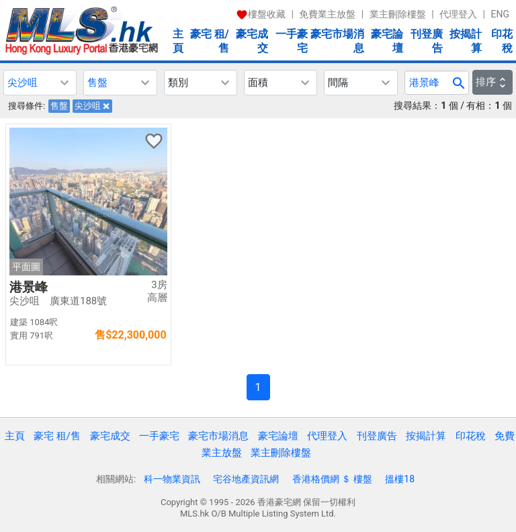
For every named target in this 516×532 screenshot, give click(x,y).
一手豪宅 (291, 41)
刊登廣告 (427, 41)
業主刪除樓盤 (398, 14)
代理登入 (458, 14)
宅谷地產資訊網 (246, 479)
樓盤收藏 (261, 14)
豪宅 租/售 (209, 41)
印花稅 (502, 41)
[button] (40, 82)
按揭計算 (465, 41)
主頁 (178, 41)
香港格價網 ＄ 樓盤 (332, 479)
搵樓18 (400, 479)
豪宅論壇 (387, 41)
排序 (492, 82)
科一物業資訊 (172, 479)
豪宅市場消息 (337, 41)
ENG (500, 14)
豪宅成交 (252, 41)
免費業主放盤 (327, 14)
